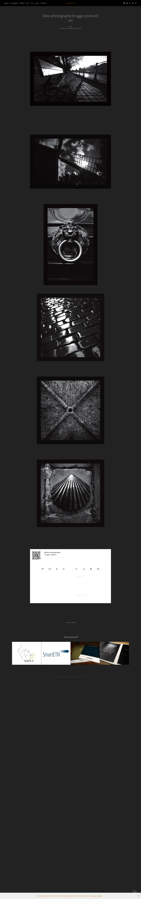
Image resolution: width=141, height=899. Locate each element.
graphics (6, 3)
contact (37, 3)
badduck (22, 3)
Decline (99, 896)
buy (32, 3)
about (27, 3)
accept (93, 896)
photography (14, 3)
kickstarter (43, 3)
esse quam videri (70, 3)
